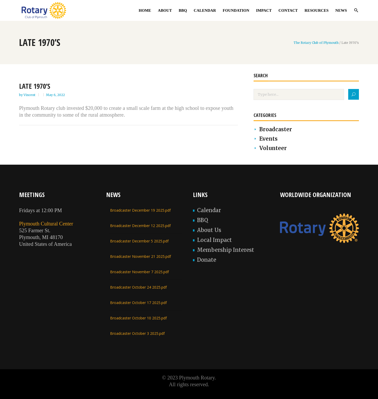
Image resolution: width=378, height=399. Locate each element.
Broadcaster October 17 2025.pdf (138, 302)
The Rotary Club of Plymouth (316, 42)
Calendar (209, 210)
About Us (209, 230)
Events (268, 138)
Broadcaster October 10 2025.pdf (138, 317)
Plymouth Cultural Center (46, 224)
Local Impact (214, 240)
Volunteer (273, 148)
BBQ (202, 220)
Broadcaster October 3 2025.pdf (137, 333)
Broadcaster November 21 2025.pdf (140, 256)
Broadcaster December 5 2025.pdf (139, 241)
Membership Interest (225, 250)
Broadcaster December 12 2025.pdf (140, 225)
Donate (206, 260)
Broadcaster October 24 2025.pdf (138, 287)
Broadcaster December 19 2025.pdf (140, 210)
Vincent (30, 95)
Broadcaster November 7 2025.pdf (139, 271)
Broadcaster (275, 129)
